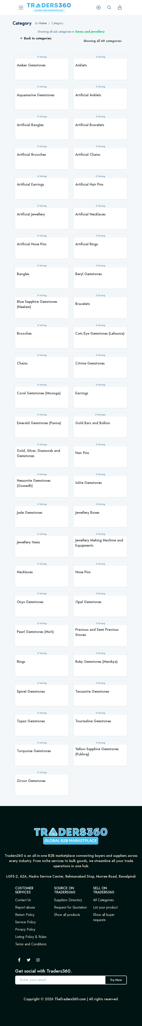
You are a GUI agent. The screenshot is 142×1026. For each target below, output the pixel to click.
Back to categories (36, 38)
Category (57, 23)
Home (43, 23)
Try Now (116, 980)
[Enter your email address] (60, 980)
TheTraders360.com (70, 999)
